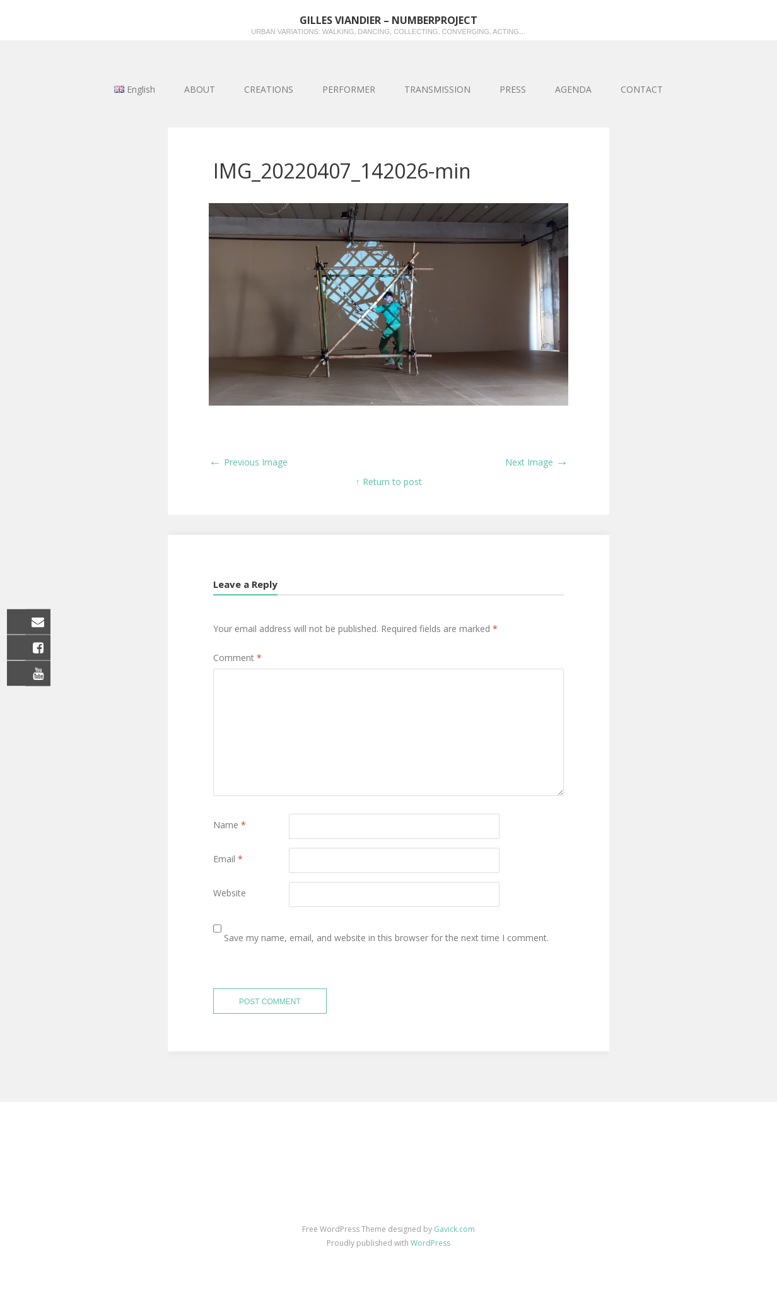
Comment (237, 658)
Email (228, 859)
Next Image (536, 462)
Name (229, 825)
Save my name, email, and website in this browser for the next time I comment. (386, 938)
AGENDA (573, 89)
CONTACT (642, 89)
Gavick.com (454, 1229)
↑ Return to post (389, 482)
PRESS (513, 89)
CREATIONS (268, 89)
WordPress (430, 1243)
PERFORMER (348, 89)
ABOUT (199, 89)
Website (229, 893)
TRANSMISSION (437, 89)
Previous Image (248, 462)
